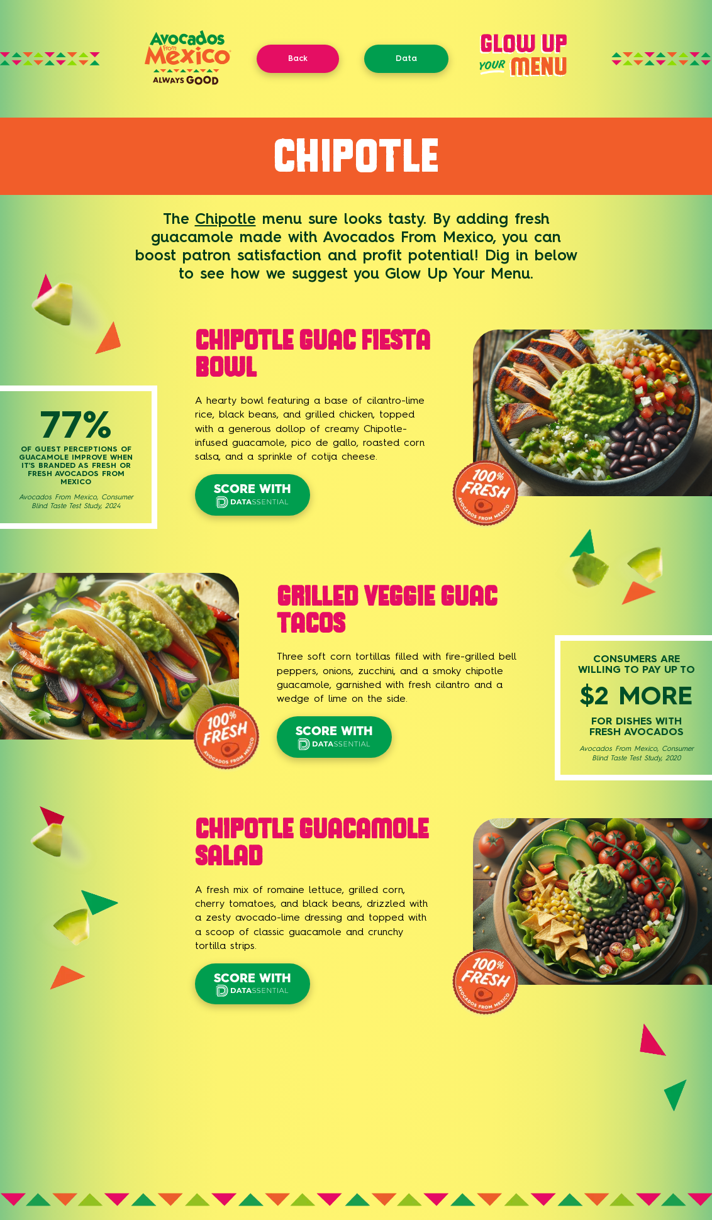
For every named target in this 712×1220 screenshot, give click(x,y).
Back (298, 58)
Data (406, 58)
